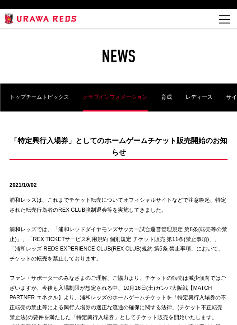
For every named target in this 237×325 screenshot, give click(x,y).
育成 (166, 97)
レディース (199, 97)
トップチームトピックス (39, 97)
